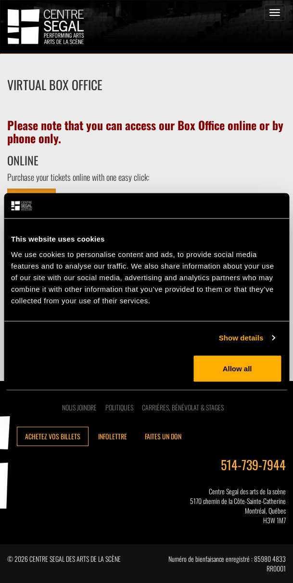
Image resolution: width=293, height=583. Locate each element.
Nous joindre (79, 407)
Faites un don (163, 436)
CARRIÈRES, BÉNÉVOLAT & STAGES (183, 407)
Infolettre (112, 436)
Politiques (119, 407)
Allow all (237, 368)
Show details (241, 338)
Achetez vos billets (52, 436)
